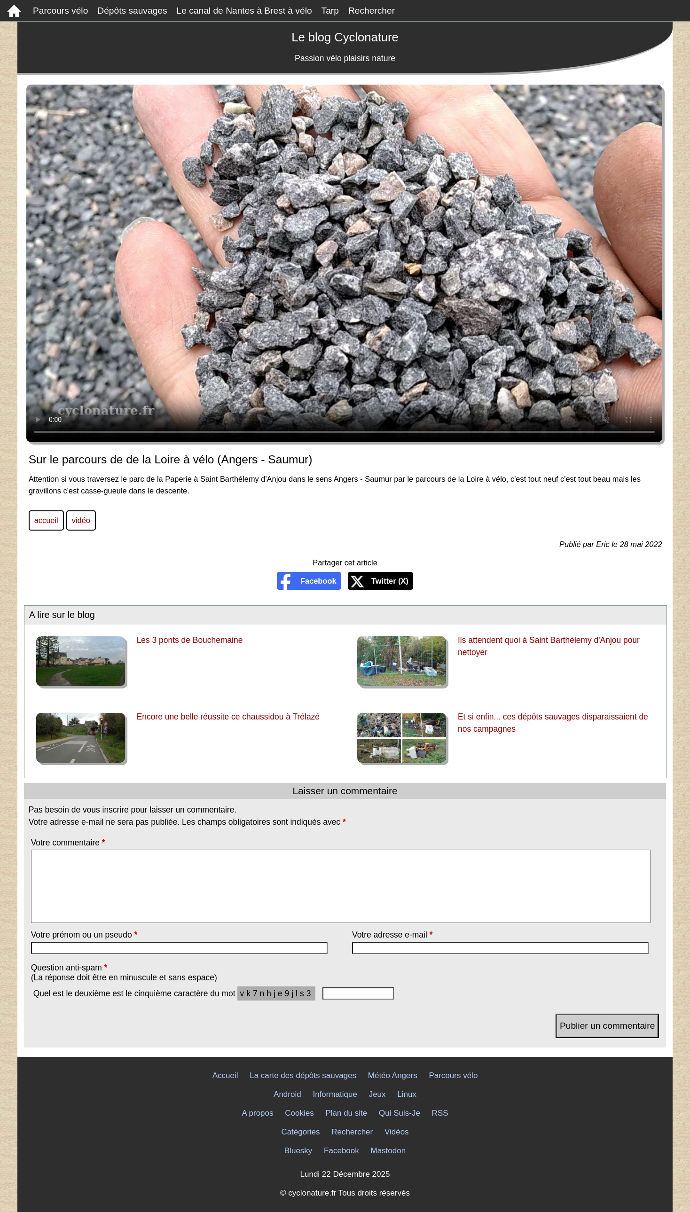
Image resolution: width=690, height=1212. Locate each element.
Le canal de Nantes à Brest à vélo (244, 11)
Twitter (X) (389, 581)
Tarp (330, 11)
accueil (46, 520)
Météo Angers (392, 1075)
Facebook (318, 581)
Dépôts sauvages (132, 11)
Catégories (300, 1131)
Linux (406, 1094)
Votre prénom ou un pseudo (84, 934)
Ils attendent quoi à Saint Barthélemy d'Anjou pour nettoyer (549, 646)
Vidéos (396, 1131)
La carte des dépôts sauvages (303, 1075)
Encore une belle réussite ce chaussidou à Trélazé (228, 716)
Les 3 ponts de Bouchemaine (190, 640)
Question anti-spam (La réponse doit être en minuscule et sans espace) (124, 972)
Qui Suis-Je (399, 1113)
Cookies (299, 1113)
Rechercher (371, 11)
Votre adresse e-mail (392, 934)
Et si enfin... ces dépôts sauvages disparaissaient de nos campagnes (553, 723)
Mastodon (388, 1150)
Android (287, 1094)
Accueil (225, 1075)
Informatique (335, 1094)
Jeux (377, 1094)
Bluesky (298, 1150)
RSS (440, 1113)
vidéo (81, 520)
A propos (257, 1113)
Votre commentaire (68, 842)
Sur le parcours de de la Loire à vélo (344, 263)
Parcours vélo (60, 11)
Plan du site (346, 1113)
